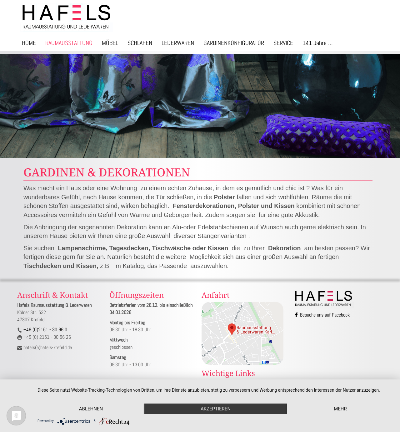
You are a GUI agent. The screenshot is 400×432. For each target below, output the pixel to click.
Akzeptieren (216, 409)
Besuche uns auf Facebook (322, 315)
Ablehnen (91, 409)
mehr (340, 409)
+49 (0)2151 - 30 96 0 (44, 329)
